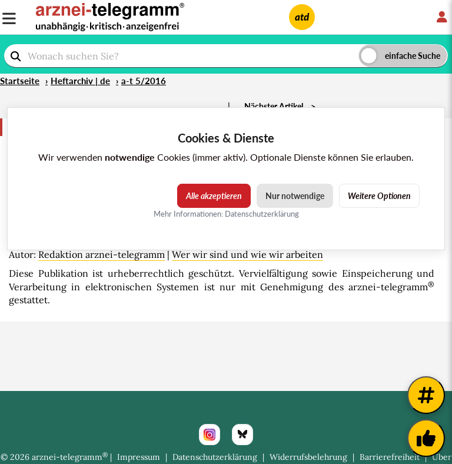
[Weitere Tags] (426, 395)
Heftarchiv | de (80, 80)
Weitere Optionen (379, 196)
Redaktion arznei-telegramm (101, 254)
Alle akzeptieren (214, 196)
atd (302, 17)
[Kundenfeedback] (426, 438)
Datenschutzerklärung (214, 457)
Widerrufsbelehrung (308, 457)
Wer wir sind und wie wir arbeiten (247, 254)
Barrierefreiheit (390, 457)
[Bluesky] (242, 434)
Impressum (138, 457)
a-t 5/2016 (143, 80)
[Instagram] (209, 434)
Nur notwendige (294, 196)
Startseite (19, 80)
